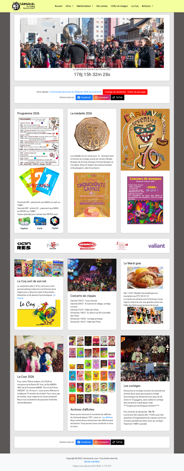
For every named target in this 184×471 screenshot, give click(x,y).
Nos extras (102, 6)
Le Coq (134, 6)
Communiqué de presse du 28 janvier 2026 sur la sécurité (75, 92)
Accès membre (92, 461)
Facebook (84, 97)
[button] (31, 43)
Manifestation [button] (84, 6)
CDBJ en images (119, 6)
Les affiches (107, 417)
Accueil (58, 6)
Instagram (101, 97)
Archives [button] (146, 6)
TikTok (117, 97)
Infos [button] (69, 6)
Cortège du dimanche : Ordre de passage (125, 92)
